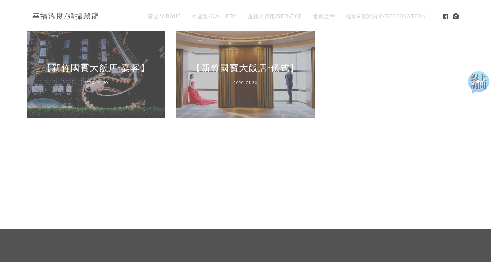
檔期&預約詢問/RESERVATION (386, 16)
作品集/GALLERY (214, 16)
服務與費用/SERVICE (275, 16)
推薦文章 (324, 16)
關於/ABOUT (164, 16)
